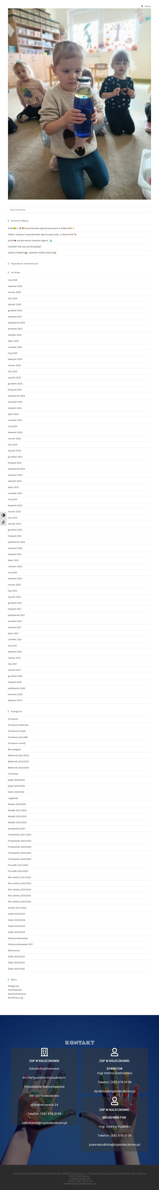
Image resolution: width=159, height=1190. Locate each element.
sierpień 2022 (15, 554)
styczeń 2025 (14, 377)
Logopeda (13, 798)
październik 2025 (16, 322)
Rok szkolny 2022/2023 (19, 883)
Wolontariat (14, 950)
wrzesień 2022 (15, 548)
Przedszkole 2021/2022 (19, 834)
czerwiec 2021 (15, 639)
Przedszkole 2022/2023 (19, 840)
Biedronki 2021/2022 (18, 755)
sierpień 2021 (15, 627)
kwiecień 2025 (15, 359)
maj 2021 (12, 645)
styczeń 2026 (14, 304)
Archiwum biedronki (18, 724)
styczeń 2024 (14, 450)
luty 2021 (12, 663)
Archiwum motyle (17, 730)
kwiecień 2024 (15, 432)
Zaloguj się (13, 985)
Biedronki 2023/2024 (18, 767)
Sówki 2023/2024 (16, 919)
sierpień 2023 (15, 480)
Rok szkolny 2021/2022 (19, 877)
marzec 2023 (14, 511)
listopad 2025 (15, 316)
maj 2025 (12, 353)
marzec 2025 (14, 365)
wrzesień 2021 (15, 621)
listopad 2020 (15, 682)
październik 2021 (16, 615)
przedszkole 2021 (17, 828)
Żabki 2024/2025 (16, 962)
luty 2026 (12, 298)
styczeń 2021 (14, 669)
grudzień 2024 (15, 383)
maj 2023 (12, 499)
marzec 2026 (14, 292)
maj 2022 (12, 572)
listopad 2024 (15, 389)
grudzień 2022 (15, 529)
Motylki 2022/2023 (17, 816)
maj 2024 (12, 426)
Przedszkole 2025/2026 (19, 859)
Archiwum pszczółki (18, 737)
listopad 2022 (15, 535)
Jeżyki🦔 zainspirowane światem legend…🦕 (30, 240)
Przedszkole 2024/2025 (19, 852)
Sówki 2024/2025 (16, 925)
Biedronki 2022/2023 (18, 761)
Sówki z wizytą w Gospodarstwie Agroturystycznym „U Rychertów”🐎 (42, 234)
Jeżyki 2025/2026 (16, 785)
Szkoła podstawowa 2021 (20, 944)
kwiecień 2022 (15, 578)
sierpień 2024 (15, 408)
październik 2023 (16, 468)
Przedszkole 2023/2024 (19, 846)
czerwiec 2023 (15, 493)
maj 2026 (12, 279)
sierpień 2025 (15, 334)
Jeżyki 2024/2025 (16, 779)
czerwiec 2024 (15, 420)
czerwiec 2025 (15, 347)
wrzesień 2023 (15, 474)
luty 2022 (12, 590)
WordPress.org (15, 997)
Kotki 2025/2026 (16, 791)
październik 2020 (16, 688)
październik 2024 (16, 395)
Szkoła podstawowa (18, 938)
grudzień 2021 (15, 602)
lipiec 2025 (13, 340)
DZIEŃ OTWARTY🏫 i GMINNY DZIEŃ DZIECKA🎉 (32, 252)
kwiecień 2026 (15, 286)
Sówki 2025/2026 (16, 932)
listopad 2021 (15, 608)
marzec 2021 (14, 657)
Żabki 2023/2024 (16, 956)
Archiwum (13, 718)
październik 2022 (16, 541)
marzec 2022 (14, 584)
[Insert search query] (79, 209)
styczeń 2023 (14, 523)
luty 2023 (12, 517)
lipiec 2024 (13, 414)
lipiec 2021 (13, 633)
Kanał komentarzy (17, 993)
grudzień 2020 (15, 676)
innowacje (13, 773)
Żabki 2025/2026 (16, 968)
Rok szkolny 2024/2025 (19, 895)
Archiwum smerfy (17, 743)
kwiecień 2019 (15, 700)
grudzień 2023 (15, 456)
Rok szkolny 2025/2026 (19, 901)
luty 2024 (12, 444)
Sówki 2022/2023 (16, 913)
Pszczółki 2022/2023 (18, 871)
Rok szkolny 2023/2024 (19, 889)
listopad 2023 (15, 462)
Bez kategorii (14, 749)
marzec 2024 (14, 438)
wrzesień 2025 (15, 328)
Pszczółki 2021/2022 (18, 865)
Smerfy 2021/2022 (17, 907)
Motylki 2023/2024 (17, 822)
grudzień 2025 (15, 310)
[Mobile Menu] (146, 6)
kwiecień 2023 (15, 505)
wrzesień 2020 (15, 694)
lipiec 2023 (13, 487)
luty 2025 (12, 371)
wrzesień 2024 (15, 401)
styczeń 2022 (14, 596)
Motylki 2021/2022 (17, 810)
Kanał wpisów (15, 989)
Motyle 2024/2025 (17, 804)
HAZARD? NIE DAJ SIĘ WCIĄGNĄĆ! (25, 246)
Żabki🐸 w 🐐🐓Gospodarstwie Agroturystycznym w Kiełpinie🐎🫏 (41, 228)
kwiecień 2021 (15, 651)
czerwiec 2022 (15, 566)
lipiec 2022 (13, 560)
